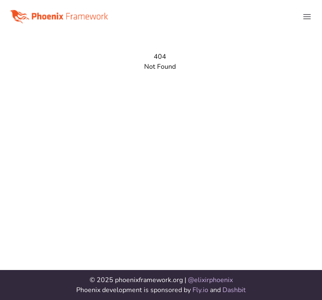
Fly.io (201, 290)
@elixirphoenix (210, 280)
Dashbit (234, 290)
